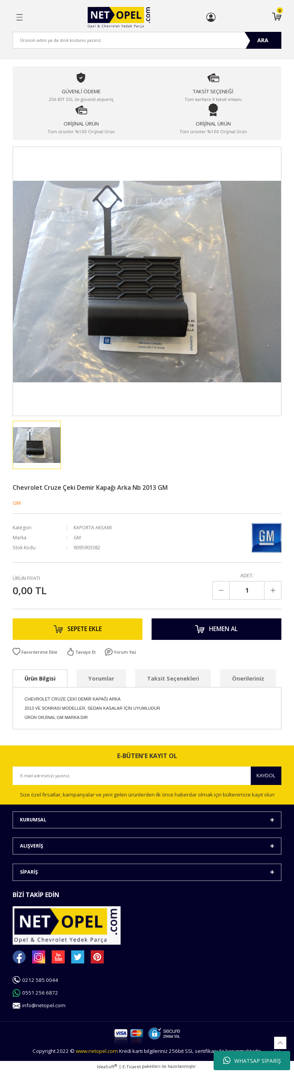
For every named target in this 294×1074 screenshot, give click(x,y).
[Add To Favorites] (35, 654)
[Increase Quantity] (272, 590)
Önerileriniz (248, 680)
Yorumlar (101, 680)
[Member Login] (211, 17)
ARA (262, 40)
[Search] (147, 40)
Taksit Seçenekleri (173, 680)
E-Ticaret (131, 1069)
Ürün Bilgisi (40, 680)
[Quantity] (247, 590)
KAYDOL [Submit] (266, 777)
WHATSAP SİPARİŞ (252, 1060)
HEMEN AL (216, 630)
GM (17, 502)
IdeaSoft (107, 1069)
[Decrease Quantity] (221, 590)
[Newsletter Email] (147, 777)
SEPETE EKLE (77, 630)
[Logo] (119, 17)
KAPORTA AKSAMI (93, 527)
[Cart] (276, 17)
